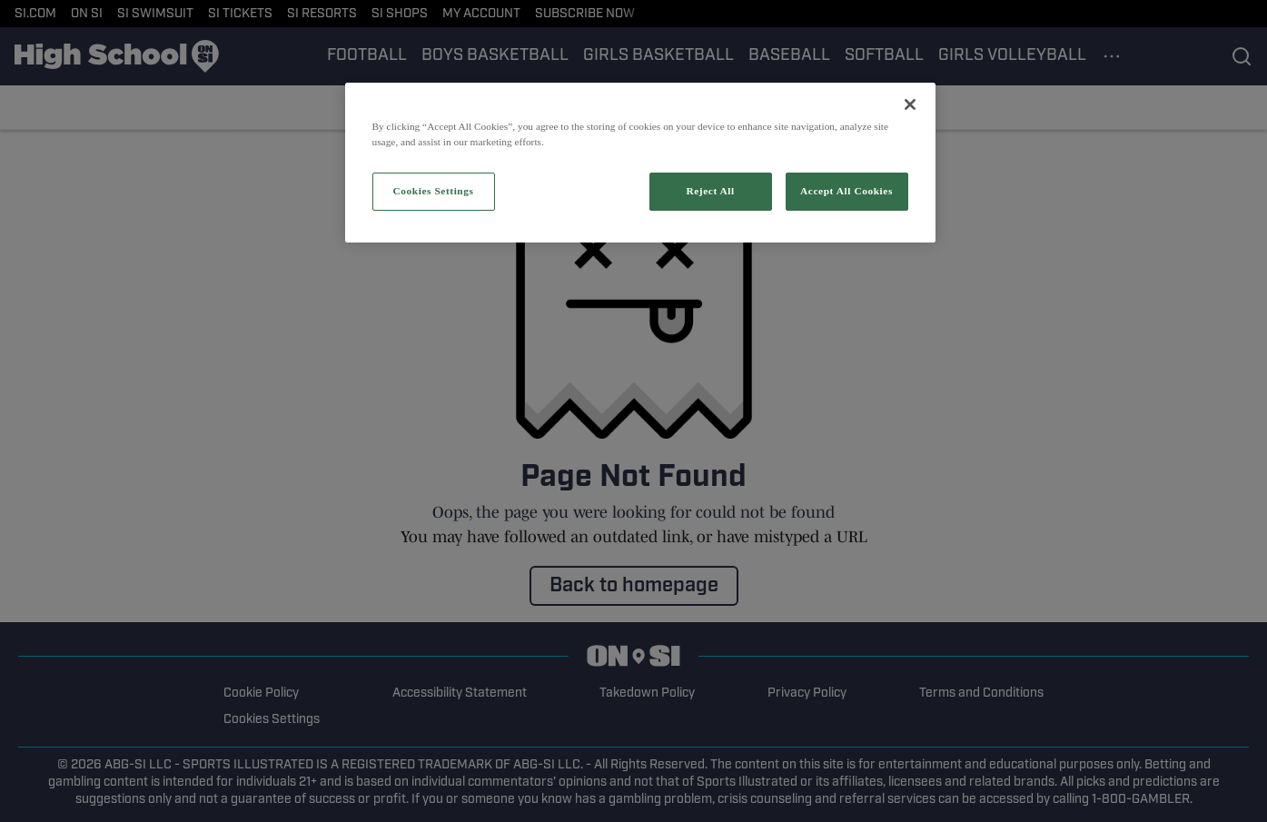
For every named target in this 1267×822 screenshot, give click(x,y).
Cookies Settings (432, 190)
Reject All (710, 190)
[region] (640, 163)
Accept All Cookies (846, 190)
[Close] (910, 104)
